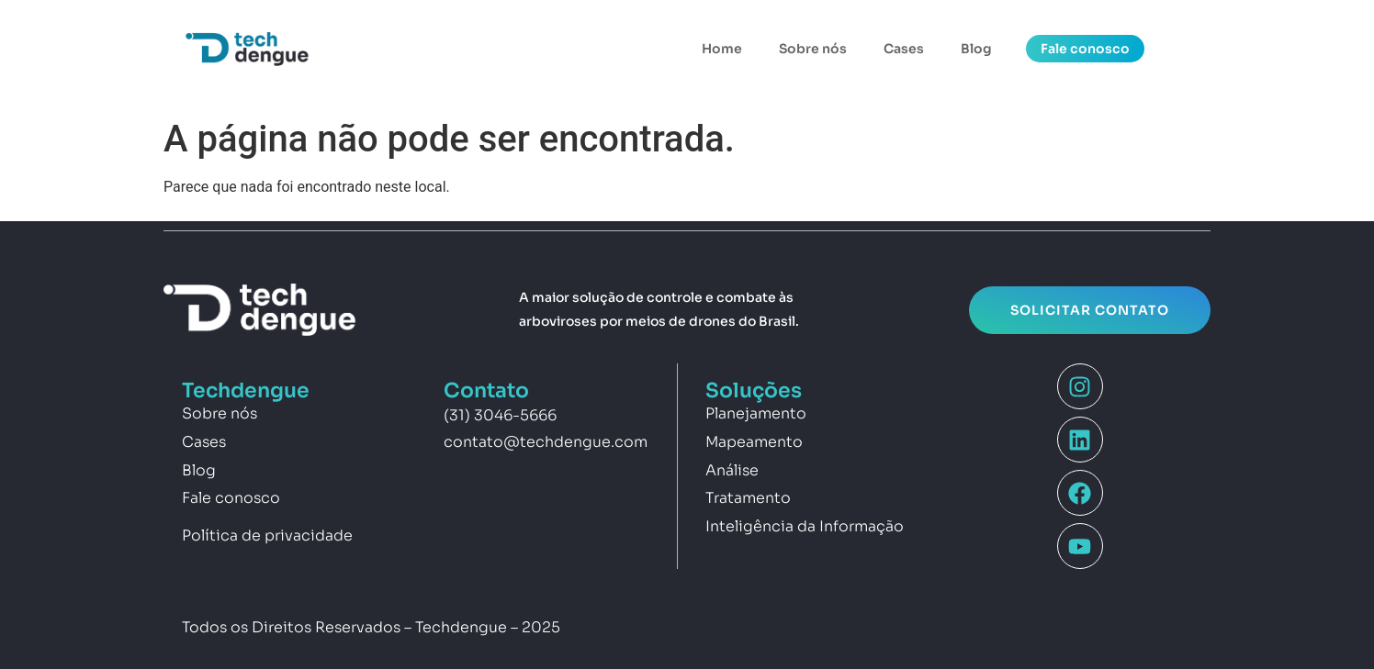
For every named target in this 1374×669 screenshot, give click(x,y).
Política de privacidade (267, 535)
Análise (732, 470)
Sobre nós (813, 48)
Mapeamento (754, 442)
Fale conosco (231, 497)
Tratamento (748, 497)
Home (722, 48)
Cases (904, 48)
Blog (976, 48)
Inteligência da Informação (804, 526)
